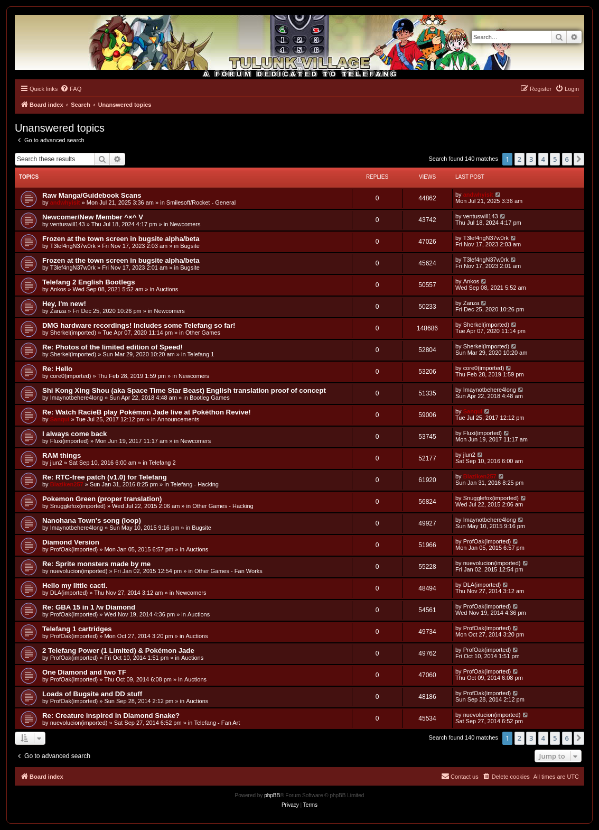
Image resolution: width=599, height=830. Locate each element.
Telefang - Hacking (195, 484)
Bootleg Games (210, 397)
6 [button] (567, 159)
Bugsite (190, 246)
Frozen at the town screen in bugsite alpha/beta (121, 239)
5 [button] (555, 159)
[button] (579, 159)
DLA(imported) (69, 592)
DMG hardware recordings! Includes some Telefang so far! (138, 325)
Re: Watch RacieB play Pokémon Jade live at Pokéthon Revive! (146, 412)
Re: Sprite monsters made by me (96, 564)
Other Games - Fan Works (228, 571)
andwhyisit (65, 202)
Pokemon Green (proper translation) (102, 499)
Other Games (202, 332)
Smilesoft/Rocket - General (201, 202)
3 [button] (531, 159)
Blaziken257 (66, 484)
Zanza (58, 311)
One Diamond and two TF (84, 672)
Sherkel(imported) (73, 332)
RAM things (61, 455)
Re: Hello (57, 369)
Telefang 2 (162, 462)
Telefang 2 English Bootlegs (88, 282)
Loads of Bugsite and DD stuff (92, 694)
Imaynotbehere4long (76, 397)
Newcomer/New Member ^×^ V (92, 217)
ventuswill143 (67, 224)
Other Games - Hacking (223, 506)
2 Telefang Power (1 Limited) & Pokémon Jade (118, 650)
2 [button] (519, 159)
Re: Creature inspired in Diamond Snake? (111, 716)
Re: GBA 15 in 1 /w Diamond (88, 607)
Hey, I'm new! (64, 304)
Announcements (178, 419)
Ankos (58, 289)
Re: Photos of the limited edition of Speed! (112, 347)
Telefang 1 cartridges (77, 629)
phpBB (272, 795)
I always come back (74, 434)
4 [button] (543, 159)
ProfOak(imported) (74, 549)
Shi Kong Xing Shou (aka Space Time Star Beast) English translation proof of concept (184, 390)
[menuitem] (70, 88)
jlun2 (56, 462)
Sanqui (60, 419)
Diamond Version (70, 542)
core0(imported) (70, 376)
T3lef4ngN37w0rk (73, 246)
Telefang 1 (201, 354)
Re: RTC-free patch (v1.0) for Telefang (104, 477)
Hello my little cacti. (74, 585)
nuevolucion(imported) (79, 571)
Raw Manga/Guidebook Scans (92, 195)
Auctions (167, 289)
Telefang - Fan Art (217, 723)
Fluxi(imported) (69, 441)
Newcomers (185, 224)
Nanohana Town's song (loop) (91, 520)
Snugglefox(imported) (78, 506)
